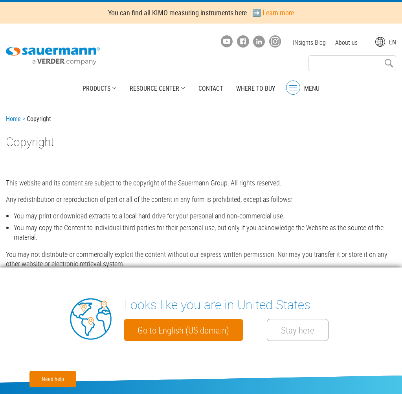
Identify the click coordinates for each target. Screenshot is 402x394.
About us (346, 42)
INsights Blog (309, 42)
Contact (210, 88)
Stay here (298, 330)
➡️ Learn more (273, 12)
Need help (53, 379)
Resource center (154, 88)
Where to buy (255, 88)
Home (13, 118)
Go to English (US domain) (183, 330)
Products (96, 88)
